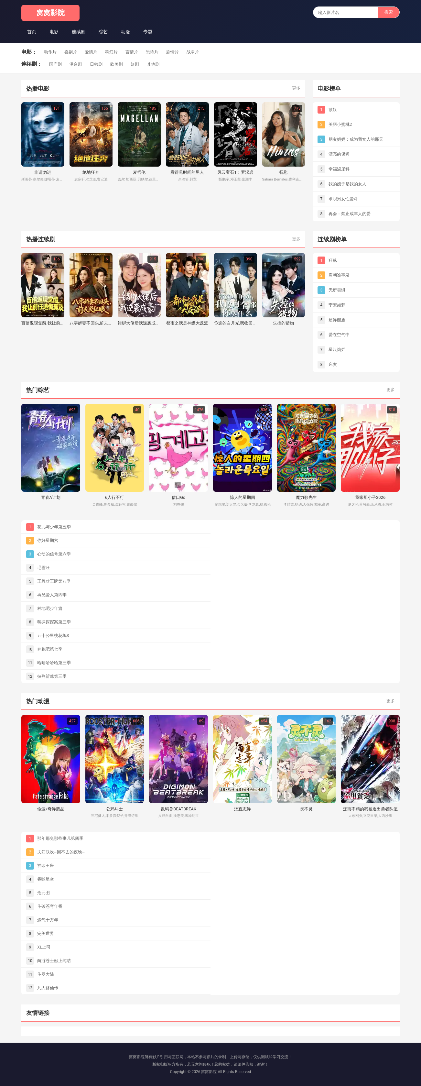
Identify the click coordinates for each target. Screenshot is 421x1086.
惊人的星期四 (242, 497)
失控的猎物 (283, 323)
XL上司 (43, 947)
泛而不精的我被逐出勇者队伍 (370, 808)
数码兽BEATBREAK (178, 808)
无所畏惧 (337, 290)
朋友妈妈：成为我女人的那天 (356, 139)
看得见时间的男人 (187, 172)
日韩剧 (96, 64)
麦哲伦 (139, 172)
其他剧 (153, 64)
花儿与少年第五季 (54, 526)
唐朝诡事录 (339, 275)
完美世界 (45, 933)
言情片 (131, 51)
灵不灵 (306, 808)
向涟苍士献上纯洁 (54, 960)
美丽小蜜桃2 (340, 124)
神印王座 (45, 865)
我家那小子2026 (370, 497)
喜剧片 (70, 51)
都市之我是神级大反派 (187, 323)
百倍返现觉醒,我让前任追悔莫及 (42, 323)
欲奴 (333, 109)
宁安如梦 (337, 304)
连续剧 (78, 31)
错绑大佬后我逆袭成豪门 (139, 323)
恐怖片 (152, 51)
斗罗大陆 (45, 974)
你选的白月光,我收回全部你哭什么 (235, 323)
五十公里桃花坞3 (53, 635)
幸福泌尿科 (339, 169)
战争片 (193, 51)
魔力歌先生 (306, 497)
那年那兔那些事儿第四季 (60, 838)
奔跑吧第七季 (49, 649)
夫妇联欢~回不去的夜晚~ (61, 852)
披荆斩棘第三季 (52, 676)
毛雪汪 (43, 567)
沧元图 (43, 892)
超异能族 (337, 319)
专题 (147, 31)
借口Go (178, 497)
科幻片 (111, 51)
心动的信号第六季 (54, 554)
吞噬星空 (45, 879)
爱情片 (91, 51)
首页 (31, 31)
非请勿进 (42, 172)
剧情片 (172, 51)
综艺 (103, 31)
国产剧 (55, 64)
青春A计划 (50, 497)
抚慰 (283, 172)
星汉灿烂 (337, 349)
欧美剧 (116, 64)
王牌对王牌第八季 (54, 581)
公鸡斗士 (114, 808)
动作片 (50, 51)
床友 (333, 364)
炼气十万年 (47, 919)
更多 (296, 88)
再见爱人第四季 (52, 594)
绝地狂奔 (90, 172)
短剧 (135, 64)
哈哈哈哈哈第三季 (54, 662)
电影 (54, 31)
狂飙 (333, 260)
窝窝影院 (50, 13)
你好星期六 (47, 540)
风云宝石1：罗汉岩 (235, 172)
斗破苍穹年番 (49, 906)
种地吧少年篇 (49, 608)
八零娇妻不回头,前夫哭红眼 (91, 323)
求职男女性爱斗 (343, 198)
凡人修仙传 (47, 987)
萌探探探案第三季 (54, 622)
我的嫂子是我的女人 (347, 183)
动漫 (125, 31)
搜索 (388, 12)
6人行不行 (114, 497)
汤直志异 (242, 808)
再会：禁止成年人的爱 (350, 213)
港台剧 (76, 64)
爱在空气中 (339, 334)
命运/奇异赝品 (50, 808)
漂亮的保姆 (339, 154)
